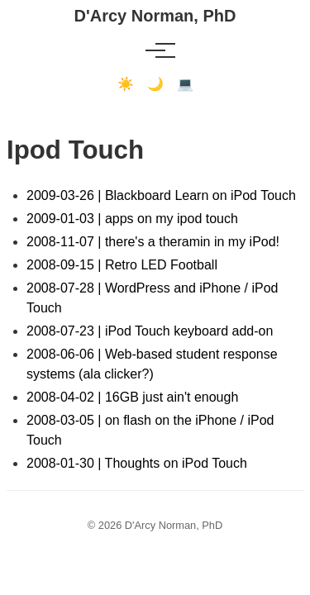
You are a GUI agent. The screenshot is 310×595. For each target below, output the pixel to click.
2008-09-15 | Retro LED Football (121, 265)
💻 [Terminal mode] (185, 84)
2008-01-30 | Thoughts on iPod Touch (136, 463)
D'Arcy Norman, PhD (155, 16)
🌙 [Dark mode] (155, 84)
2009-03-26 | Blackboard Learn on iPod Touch (161, 195)
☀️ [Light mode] (125, 84)
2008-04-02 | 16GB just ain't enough (132, 397)
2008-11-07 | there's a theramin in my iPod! (152, 242)
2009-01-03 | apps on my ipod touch (132, 219)
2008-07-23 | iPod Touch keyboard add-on (149, 331)
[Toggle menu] (155, 50)
